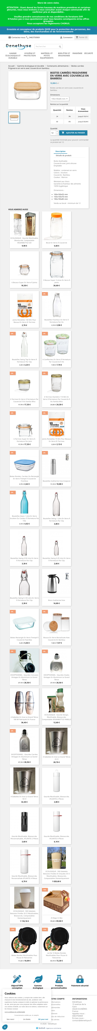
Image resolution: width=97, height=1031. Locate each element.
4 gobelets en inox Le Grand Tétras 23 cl (56, 758)
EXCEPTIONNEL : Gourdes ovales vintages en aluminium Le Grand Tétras (56, 677)
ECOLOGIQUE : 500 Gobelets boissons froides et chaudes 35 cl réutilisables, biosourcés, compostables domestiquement (56, 874)
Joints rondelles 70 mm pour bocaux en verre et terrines (56, 440)
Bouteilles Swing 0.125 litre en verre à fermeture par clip (24, 599)
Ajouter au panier (73, 132)
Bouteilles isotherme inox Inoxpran (56, 481)
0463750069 (34, 37)
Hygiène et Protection (30, 54)
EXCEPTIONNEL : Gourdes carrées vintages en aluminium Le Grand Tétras (24, 756)
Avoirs (52, 1010)
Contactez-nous (18, 37)
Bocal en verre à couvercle (56, 243)
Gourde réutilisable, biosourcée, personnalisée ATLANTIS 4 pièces (24, 877)
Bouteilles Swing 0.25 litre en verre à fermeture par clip (56, 559)
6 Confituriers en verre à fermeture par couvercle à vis (57, 360)
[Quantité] (53, 132)
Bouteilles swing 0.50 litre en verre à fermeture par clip (24, 559)
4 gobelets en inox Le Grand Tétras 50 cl (24, 797)
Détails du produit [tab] (63, 155)
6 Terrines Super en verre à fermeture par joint (24, 440)
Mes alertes (54, 1019)
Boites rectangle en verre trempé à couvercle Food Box (24, 638)
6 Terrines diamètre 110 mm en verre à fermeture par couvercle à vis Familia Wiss (56, 399)
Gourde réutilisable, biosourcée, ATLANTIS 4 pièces (56, 837)
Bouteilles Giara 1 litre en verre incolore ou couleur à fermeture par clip (24, 518)
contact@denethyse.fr (82, 1020)
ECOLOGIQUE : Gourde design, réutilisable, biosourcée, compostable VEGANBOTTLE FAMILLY (56, 717)
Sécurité (88, 53)
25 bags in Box (56, 918)
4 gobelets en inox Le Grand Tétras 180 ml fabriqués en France (24, 718)
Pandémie (77, 53)
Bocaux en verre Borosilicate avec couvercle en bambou (56, 638)
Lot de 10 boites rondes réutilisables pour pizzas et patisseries (56, 955)
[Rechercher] (48, 46)
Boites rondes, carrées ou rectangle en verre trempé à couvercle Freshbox (24, 478)
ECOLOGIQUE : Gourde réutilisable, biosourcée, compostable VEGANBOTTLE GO (24, 240)
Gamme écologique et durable (12, 55)
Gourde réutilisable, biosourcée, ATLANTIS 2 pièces (56, 797)
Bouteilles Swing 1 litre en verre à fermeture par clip (56, 519)
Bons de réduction (57, 1016)
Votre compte (57, 999)
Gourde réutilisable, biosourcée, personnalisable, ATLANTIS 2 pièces (24, 837)
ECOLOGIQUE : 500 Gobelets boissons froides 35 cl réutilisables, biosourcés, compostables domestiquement (24, 914)
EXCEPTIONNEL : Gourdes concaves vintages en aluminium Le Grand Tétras (24, 677)
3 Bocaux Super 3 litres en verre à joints (56, 281)
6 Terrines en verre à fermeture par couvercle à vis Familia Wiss (24, 400)
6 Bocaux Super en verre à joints (24, 282)
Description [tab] (60, 151)
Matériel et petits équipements (46, 55)
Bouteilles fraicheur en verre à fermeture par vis (56, 321)
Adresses (53, 1013)
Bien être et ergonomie (64, 54)
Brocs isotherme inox (56, 600)
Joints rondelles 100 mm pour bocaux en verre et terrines (24, 321)
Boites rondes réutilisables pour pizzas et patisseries (24, 956)
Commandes (55, 1007)
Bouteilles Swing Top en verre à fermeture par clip (24, 360)
